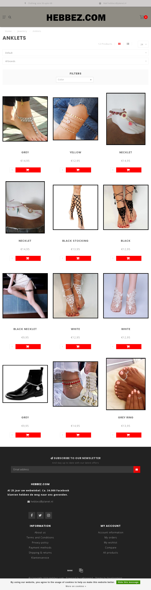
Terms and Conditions (40, 537)
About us (40, 532)
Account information (110, 532)
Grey (25, 152)
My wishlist (110, 542)
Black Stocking (75, 241)
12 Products (105, 44)
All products (110, 552)
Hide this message (128, 582)
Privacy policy (40, 542)
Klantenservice (40, 557)
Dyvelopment (114, 578)
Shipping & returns (40, 552)
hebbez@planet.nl (42, 501)
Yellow (75, 152)
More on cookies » (76, 586)
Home (8, 31)
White (75, 329)
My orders (111, 537)
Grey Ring (125, 417)
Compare (110, 547)
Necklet (125, 152)
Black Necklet (25, 329)
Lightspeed (86, 578)
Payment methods (40, 547)
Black (126, 241)
